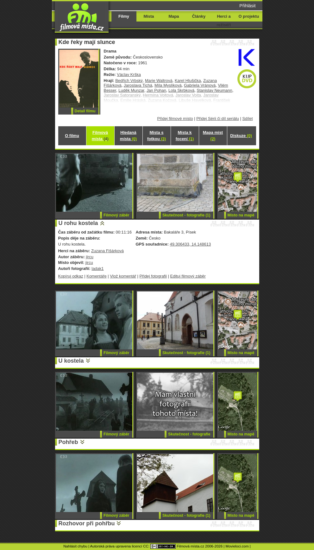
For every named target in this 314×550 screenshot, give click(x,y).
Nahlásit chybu (75, 546)
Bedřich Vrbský (129, 80)
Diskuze (241, 135)
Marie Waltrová (159, 80)
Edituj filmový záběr (188, 276)
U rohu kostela (78, 223)
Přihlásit (247, 5)
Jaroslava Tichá (138, 85)
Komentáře (96, 276)
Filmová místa (100, 135)
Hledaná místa (128, 135)
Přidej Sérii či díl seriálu (217, 118)
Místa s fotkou (156, 135)
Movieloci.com (237, 546)
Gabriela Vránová (200, 85)
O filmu (72, 135)
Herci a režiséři (224, 20)
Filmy (123, 16)
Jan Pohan (156, 90)
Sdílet (247, 118)
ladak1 (97, 268)
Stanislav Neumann (214, 90)
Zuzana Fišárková (107, 250)
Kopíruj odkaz (70, 276)
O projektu (249, 16)
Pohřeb (68, 442)
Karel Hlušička (188, 80)
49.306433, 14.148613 (190, 244)
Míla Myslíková (168, 85)
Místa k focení (185, 135)
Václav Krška (129, 74)
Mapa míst (213, 135)
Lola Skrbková (181, 90)
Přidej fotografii (153, 276)
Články (198, 16)
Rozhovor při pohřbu (87, 523)
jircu (89, 256)
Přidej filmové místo (175, 118)
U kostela (71, 361)
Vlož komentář (123, 276)
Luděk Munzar (131, 90)
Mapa (173, 16)
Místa (148, 16)
